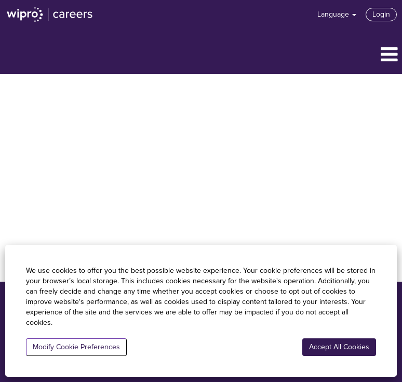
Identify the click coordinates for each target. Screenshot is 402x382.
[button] (201, 55)
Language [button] (336, 14)
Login (381, 14)
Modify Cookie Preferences (76, 347)
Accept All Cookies (339, 347)
